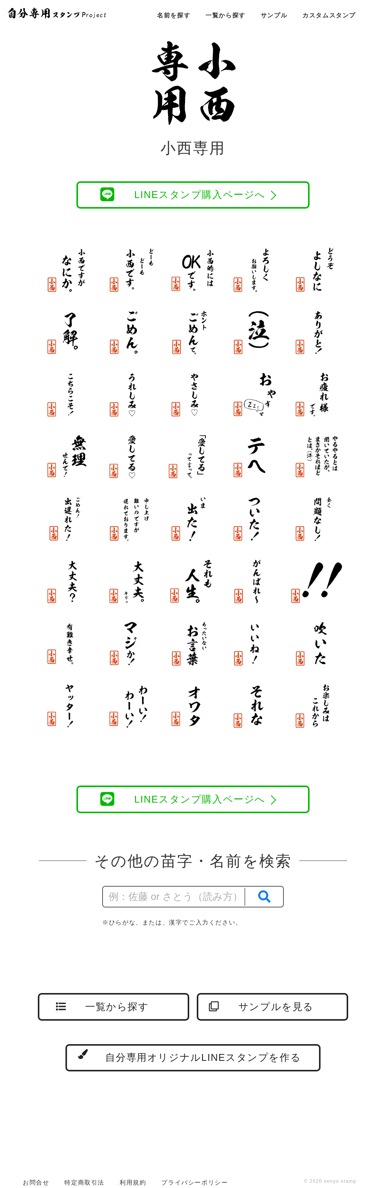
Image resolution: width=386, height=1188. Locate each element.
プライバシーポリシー (194, 1182)
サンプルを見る (261, 1006)
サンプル (274, 15)
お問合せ (36, 1182)
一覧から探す (225, 15)
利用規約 (133, 1182)
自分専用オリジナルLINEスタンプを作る (189, 1056)
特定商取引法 (84, 1182)
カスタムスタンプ (329, 15)
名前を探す (173, 15)
